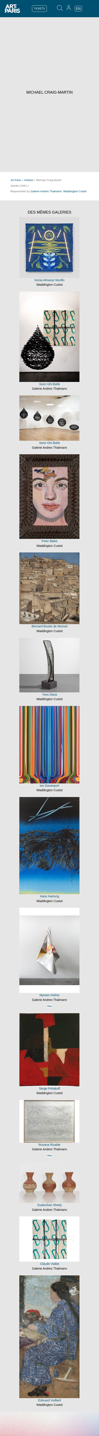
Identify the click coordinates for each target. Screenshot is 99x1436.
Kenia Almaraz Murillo (49, 280)
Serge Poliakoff (49, 1088)
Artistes (28, 180)
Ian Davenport (49, 785)
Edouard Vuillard (49, 1400)
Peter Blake (49, 541)
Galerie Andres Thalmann (46, 191)
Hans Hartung (49, 896)
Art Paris (16, 180)
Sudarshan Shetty (49, 1205)
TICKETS (39, 8)
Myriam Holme (49, 995)
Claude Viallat (49, 1263)
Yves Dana (49, 694)
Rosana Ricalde (50, 1144)
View (49, 1006)
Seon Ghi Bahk (49, 384)
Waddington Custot (75, 191)
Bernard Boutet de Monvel (49, 626)
